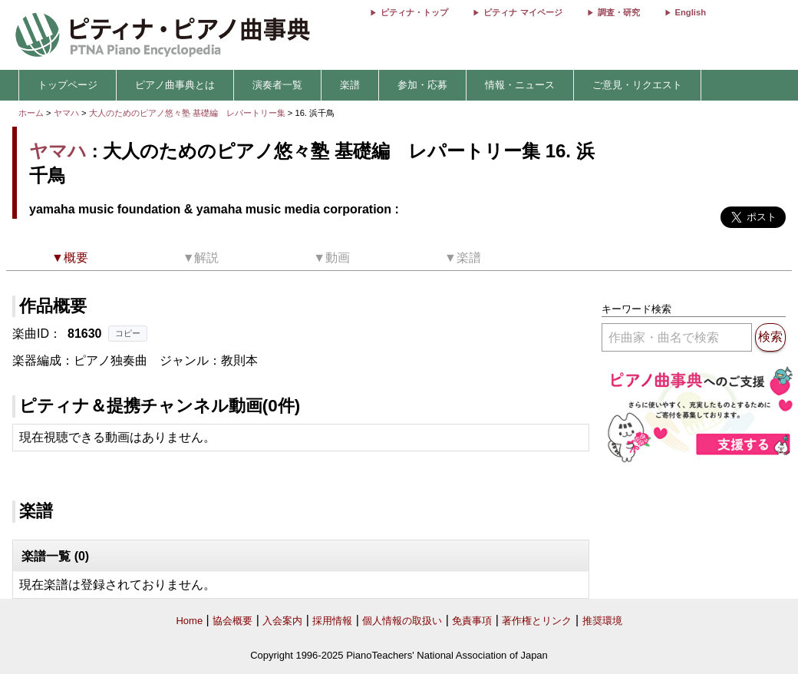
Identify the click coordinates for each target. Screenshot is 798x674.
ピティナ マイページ (522, 12)
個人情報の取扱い (402, 620)
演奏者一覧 (277, 85)
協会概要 (232, 620)
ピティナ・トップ (414, 12)
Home (189, 620)
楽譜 (350, 85)
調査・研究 (619, 12)
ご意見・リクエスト (637, 85)
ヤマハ (66, 112)
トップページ (67, 85)
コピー (127, 333)
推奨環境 (602, 620)
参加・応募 (422, 85)
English (690, 12)
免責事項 (472, 620)
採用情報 (332, 620)
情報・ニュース (520, 85)
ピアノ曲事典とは (175, 85)
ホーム (31, 112)
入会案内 (282, 620)
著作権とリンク (537, 620)
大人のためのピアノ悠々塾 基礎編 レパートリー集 (188, 112)
